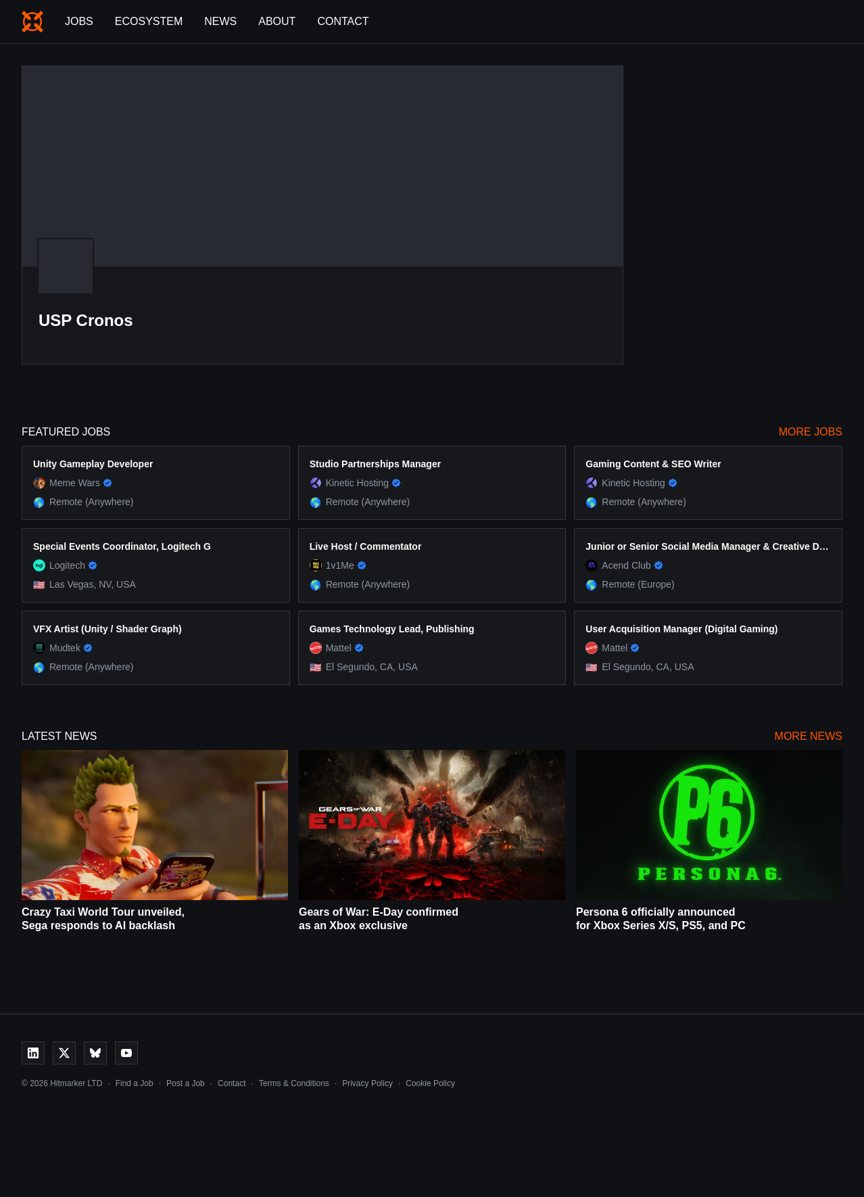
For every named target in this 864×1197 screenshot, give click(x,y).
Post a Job (185, 1083)
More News (808, 736)
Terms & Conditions (294, 1083)
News (220, 21)
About (276, 21)
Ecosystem (149, 21)
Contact (342, 21)
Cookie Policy (430, 1083)
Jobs (79, 21)
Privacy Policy (367, 1083)
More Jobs (810, 432)
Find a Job (134, 1083)
